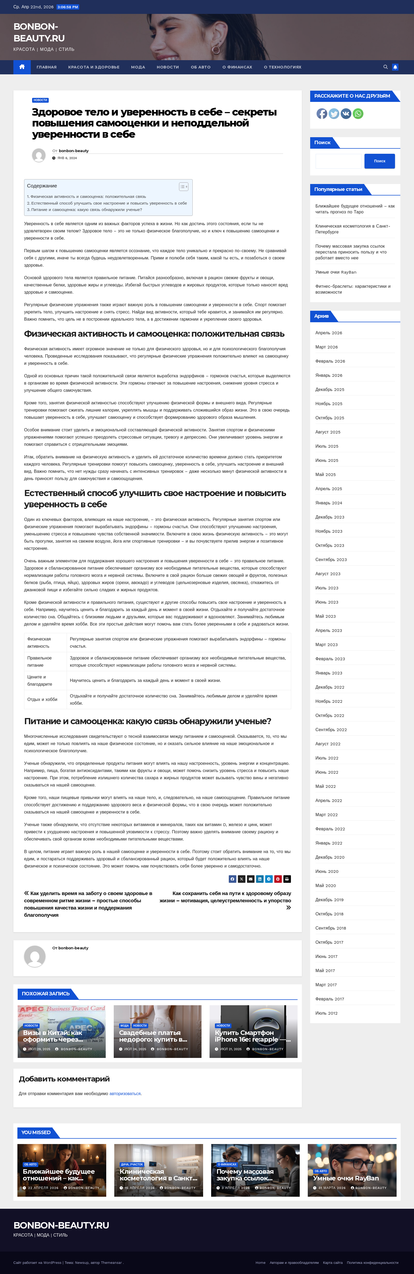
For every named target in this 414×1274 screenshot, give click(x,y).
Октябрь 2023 (330, 545)
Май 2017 (325, 970)
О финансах (237, 67)
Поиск (322, 142)
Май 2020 (326, 885)
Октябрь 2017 (329, 942)
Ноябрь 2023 (329, 531)
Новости (168, 67)
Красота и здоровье (93, 67)
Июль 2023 (327, 587)
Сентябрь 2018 (331, 928)
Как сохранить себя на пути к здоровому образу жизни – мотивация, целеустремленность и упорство (225, 900)
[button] (385, 67)
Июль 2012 (327, 1013)
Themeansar (111, 1263)
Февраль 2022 (330, 828)
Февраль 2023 (330, 658)
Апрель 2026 (329, 332)
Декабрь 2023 (330, 517)
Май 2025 (326, 474)
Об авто (201, 67)
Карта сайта (333, 1263)
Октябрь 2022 (330, 715)
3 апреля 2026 (236, 1188)
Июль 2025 (327, 446)
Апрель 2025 (329, 488)
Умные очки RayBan (336, 272)
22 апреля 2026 (44, 1188)
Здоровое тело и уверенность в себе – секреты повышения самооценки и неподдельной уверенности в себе (154, 123)
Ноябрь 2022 (329, 701)
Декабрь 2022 (330, 687)
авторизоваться (124, 1093)
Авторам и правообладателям (294, 1263)
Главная (47, 67)
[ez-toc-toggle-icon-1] (181, 187)
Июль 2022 (327, 758)
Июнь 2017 (326, 956)
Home (260, 1263)
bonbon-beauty (74, 150)
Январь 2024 (329, 502)
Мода (138, 67)
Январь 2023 (329, 673)
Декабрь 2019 (330, 899)
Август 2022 (328, 743)
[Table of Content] (183, 186)
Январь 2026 (329, 375)
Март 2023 (327, 644)
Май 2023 (326, 616)
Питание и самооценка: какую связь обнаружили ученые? (86, 209)
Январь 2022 (329, 843)
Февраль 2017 (330, 998)
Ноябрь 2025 (329, 403)
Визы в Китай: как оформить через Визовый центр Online (60, 1039)
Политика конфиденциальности (372, 1263)
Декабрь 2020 (330, 857)
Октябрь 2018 (330, 913)
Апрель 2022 (329, 800)
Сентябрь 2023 (331, 559)
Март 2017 (326, 984)
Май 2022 (326, 786)
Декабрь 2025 (330, 389)
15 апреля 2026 (140, 1188)
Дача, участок (132, 1164)
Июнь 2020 (327, 871)
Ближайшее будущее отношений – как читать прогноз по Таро (62, 1178)
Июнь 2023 (327, 602)
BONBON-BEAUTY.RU (61, 1225)
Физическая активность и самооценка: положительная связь (88, 196)
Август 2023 (328, 573)
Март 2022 (327, 814)
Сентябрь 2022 (331, 729)
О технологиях (283, 67)
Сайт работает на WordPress (38, 1263)
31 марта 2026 (332, 1188)
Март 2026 (327, 347)
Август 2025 (328, 432)
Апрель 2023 (329, 630)
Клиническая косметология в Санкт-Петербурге (157, 1178)
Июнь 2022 (327, 772)
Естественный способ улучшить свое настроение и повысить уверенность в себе (109, 203)
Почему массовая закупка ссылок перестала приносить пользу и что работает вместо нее (351, 252)
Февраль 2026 (330, 361)
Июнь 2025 (327, 460)
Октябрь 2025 (330, 417)
